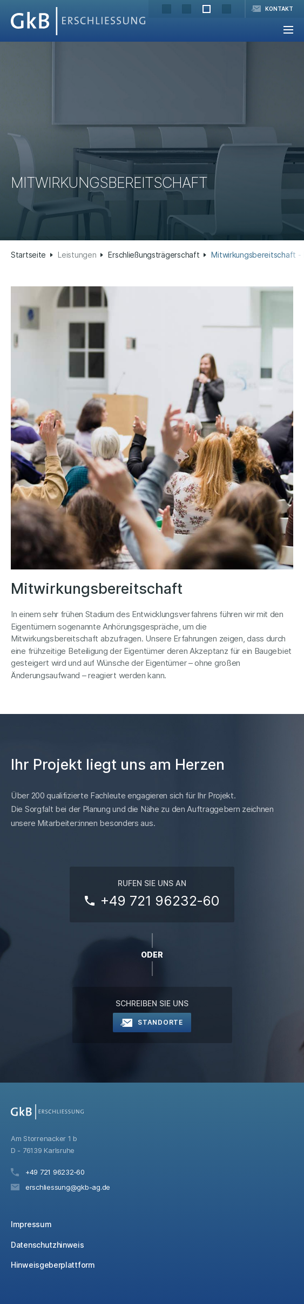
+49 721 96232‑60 (159, 901)
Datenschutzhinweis (47, 1244)
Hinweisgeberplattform (53, 1264)
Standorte (160, 1022)
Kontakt (279, 8)
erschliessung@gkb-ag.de (67, 1187)
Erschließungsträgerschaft (153, 254)
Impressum (31, 1224)
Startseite (28, 254)
